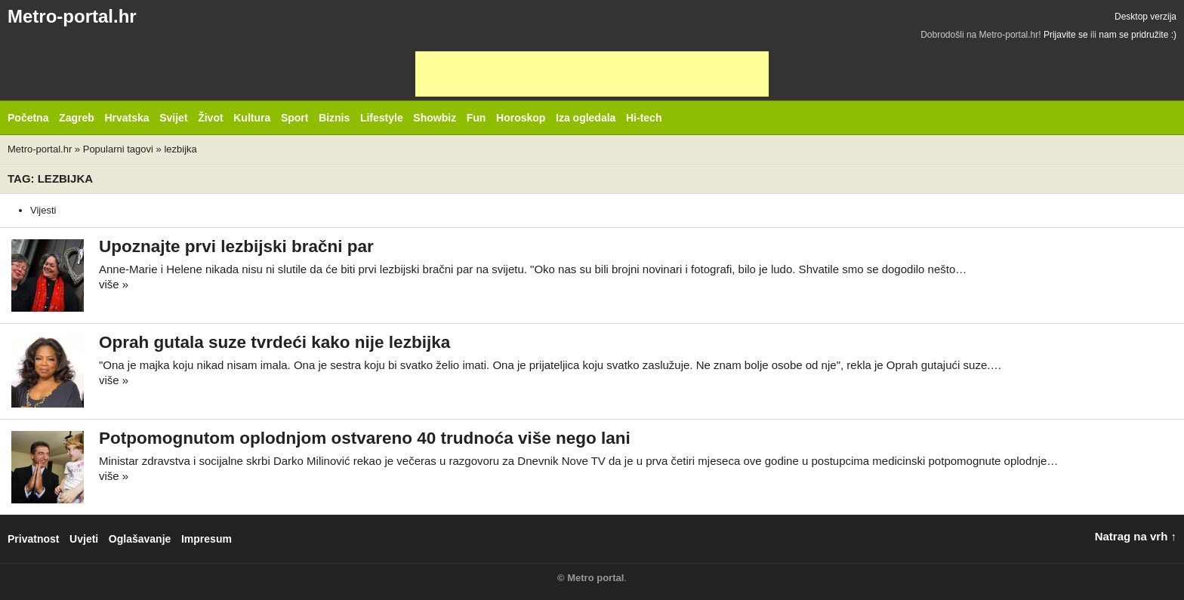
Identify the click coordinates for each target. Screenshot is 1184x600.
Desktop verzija (1145, 16)
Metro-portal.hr (72, 16)
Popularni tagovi (118, 149)
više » (113, 284)
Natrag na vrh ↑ (1135, 536)
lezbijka (180, 149)
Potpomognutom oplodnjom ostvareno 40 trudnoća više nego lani (365, 438)
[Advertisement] (592, 74)
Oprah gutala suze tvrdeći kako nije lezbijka (274, 342)
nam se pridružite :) (1137, 34)
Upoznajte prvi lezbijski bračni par (236, 246)
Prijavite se (1066, 34)
